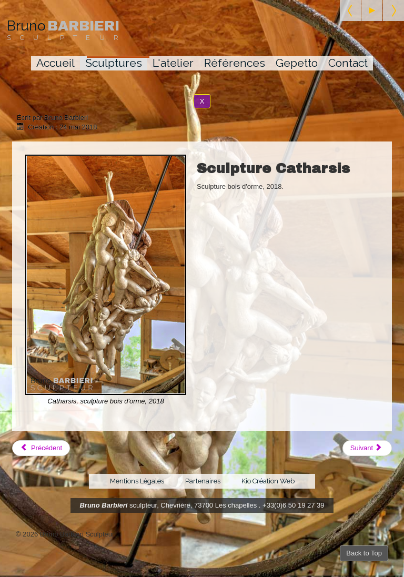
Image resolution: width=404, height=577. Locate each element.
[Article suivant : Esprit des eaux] (367, 448)
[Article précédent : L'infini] (41, 448)
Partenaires (202, 481)
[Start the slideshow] (371, 10)
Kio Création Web (268, 481)
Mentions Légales (137, 481)
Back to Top (364, 553)
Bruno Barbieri (103, 505)
